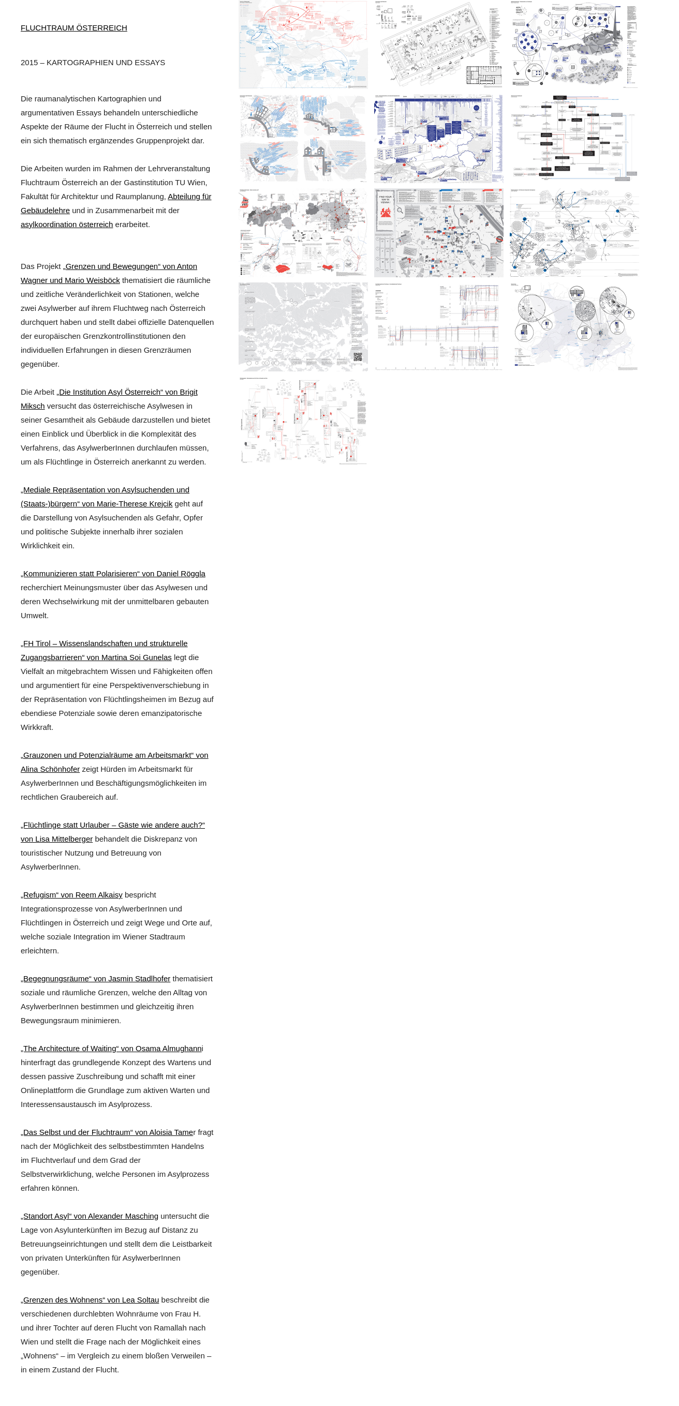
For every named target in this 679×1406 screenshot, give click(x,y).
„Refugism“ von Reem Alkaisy (72, 894)
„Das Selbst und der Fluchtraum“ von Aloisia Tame (107, 1132)
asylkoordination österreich (67, 224)
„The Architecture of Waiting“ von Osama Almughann (111, 1048)
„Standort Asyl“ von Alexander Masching (89, 1215)
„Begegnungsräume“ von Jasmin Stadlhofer (95, 978)
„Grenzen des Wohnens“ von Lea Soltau (90, 1299)
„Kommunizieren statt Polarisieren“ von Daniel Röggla (113, 573)
